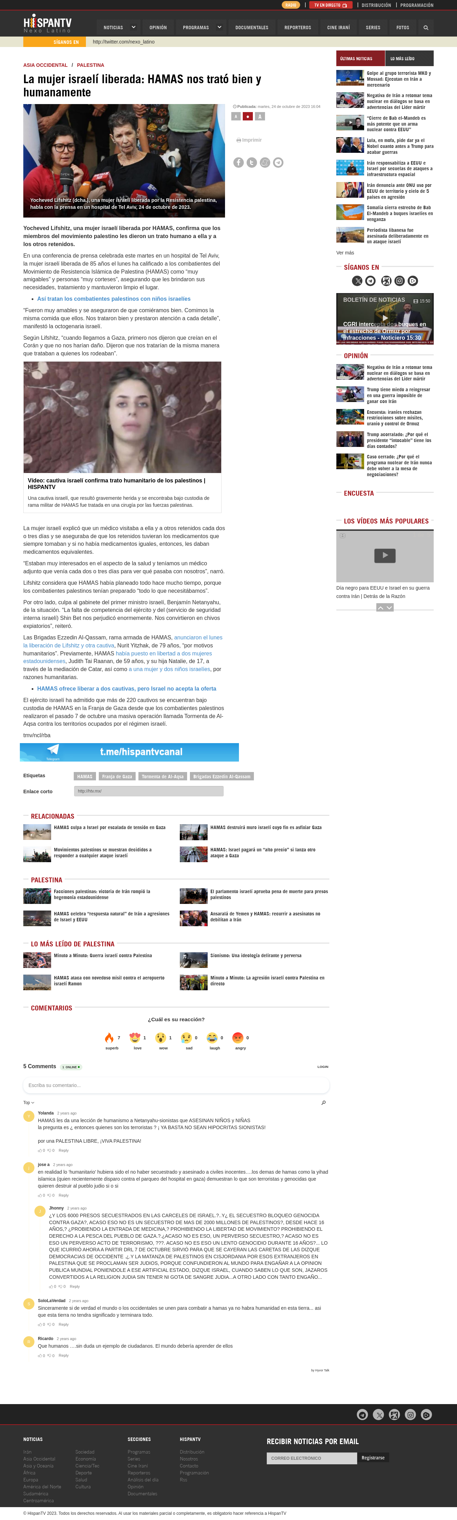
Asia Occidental (39, 1458)
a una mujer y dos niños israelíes (169, 669)
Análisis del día (143, 1479)
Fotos (402, 27)
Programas (196, 27)
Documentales (251, 27)
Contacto (189, 1465)
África (29, 1472)
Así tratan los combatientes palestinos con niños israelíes (114, 299)
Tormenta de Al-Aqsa (163, 776)
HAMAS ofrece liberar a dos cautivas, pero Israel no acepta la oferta (126, 689)
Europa (30, 1479)
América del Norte (42, 1486)
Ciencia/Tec (87, 1465)
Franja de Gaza (117, 776)
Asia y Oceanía (38, 1465)
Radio (291, 4)
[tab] (360, 58)
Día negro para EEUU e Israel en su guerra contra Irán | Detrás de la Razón (383, 592)
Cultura (83, 1486)
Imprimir (248, 140)
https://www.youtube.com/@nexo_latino (135, 42)
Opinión (136, 1486)
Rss (183, 1479)
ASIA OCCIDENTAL (45, 65)
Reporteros (297, 27)
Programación (417, 4)
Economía (85, 1458)
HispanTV (47, 22)
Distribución (376, 4)
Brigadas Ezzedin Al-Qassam (221, 776)
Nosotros (189, 1458)
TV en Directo (330, 4)
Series (373, 27)
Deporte (83, 1472)
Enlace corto (38, 791)
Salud (81, 1479)
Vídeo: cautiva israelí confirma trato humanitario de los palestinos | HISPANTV (116, 484)
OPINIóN (158, 27)
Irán (27, 1451)
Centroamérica (38, 1500)
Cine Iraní (338, 27)
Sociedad (85, 1451)
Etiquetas (34, 775)
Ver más (345, 252)
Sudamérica (35, 1493)
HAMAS (85, 776)
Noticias (113, 27)
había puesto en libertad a (149, 653)
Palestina (90, 65)
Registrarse (373, 1457)
